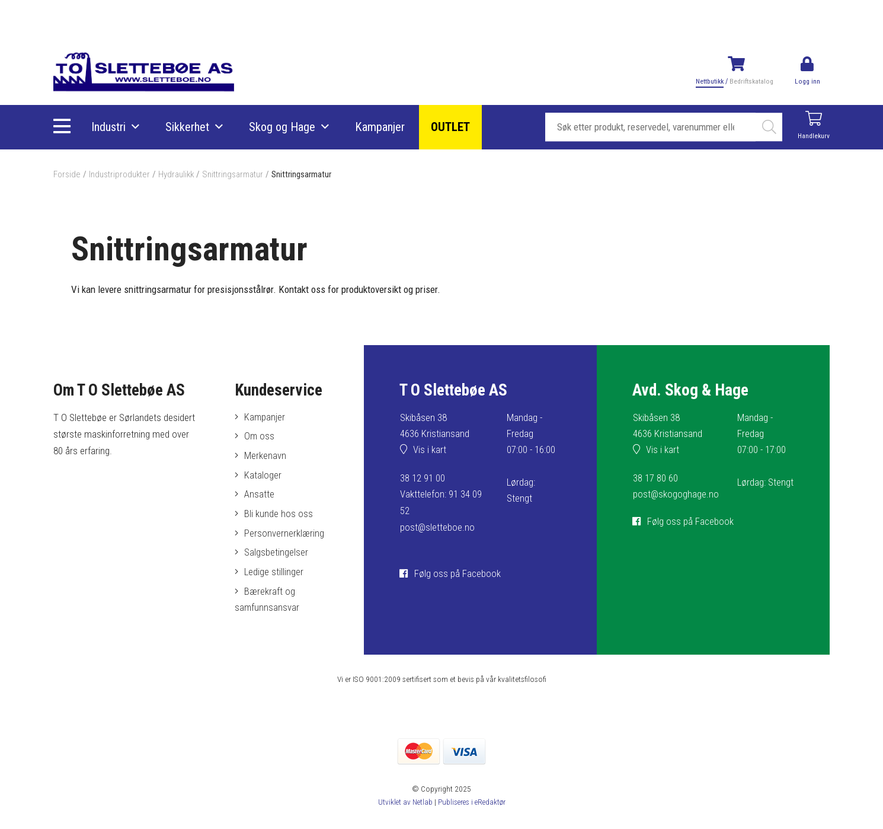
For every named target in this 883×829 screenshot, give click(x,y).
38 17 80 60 (655, 478)
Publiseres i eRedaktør (472, 804)
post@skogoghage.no (676, 494)
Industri (109, 127)
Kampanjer (380, 127)
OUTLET (451, 127)
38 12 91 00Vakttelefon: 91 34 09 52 (441, 494)
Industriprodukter (120, 174)
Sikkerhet (188, 127)
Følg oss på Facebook (457, 573)
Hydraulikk (177, 174)
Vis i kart (430, 451)
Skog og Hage (282, 127)
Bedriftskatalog (751, 81)
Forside (67, 174)
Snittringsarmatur (234, 174)
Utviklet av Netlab (403, 804)
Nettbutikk (709, 81)
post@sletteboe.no (437, 527)
